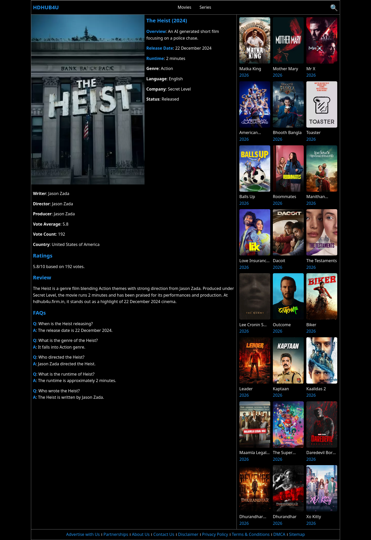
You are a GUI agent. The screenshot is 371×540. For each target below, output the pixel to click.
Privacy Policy (215, 534)
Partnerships (116, 534)
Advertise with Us (83, 534)
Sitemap (297, 534)
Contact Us (163, 534)
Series (205, 7)
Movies (184, 7)
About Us (141, 534)
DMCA (279, 534)
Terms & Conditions (251, 534)
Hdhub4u (46, 7)
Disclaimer (188, 534)
